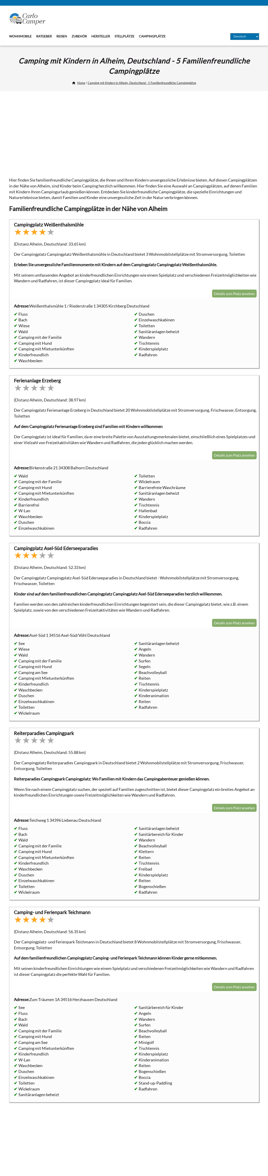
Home (81, 83)
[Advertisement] (134, 132)
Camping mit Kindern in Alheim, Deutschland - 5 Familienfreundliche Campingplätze (142, 83)
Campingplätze (152, 36)
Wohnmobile (20, 36)
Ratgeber (44, 36)
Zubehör (79, 36)
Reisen (61, 36)
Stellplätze (124, 36)
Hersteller (100, 36)
